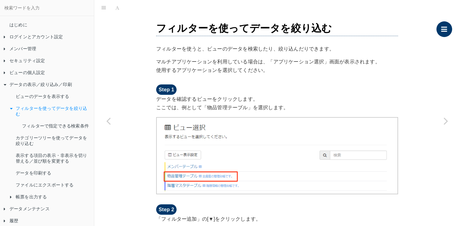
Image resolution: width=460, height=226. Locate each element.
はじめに (18, 24)
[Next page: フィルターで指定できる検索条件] (446, 121)
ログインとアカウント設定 (33, 36)
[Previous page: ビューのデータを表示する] (108, 121)
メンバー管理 (20, 48)
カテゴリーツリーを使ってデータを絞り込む (51, 140)
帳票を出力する (28, 196)
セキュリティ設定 (24, 60)
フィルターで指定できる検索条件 (55, 125)
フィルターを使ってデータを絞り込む (48, 111)
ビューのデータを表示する (42, 96)
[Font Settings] (117, 8)
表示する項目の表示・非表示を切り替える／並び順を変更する (51, 158)
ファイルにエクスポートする (45, 184)
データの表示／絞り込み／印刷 (38, 84)
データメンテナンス (27, 208)
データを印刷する (34, 172)
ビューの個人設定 (24, 72)
